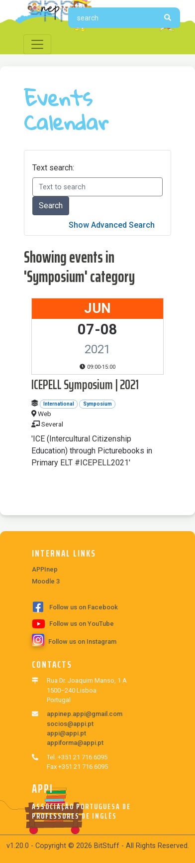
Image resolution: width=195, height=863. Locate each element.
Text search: (53, 167)
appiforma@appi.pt (75, 742)
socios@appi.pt (70, 723)
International (58, 404)
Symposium (97, 404)
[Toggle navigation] (37, 44)
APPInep (45, 569)
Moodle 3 (46, 581)
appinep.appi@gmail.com (84, 714)
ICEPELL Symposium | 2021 (85, 384)
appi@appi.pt (66, 733)
